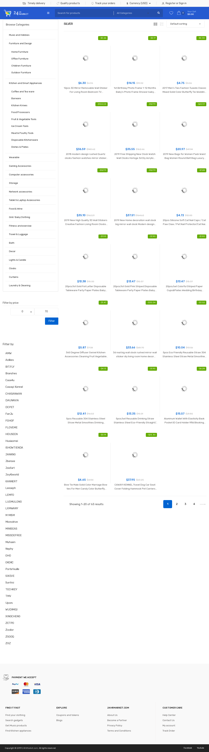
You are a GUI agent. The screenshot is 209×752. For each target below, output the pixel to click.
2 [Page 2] (177, 504)
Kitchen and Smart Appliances (25, 83)
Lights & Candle (17, 260)
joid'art (10, 468)
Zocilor (9, 629)
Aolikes (9, 360)
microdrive (11, 521)
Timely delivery (34, 3)
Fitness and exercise (20, 225)
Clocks (12, 268)
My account (169, 725)
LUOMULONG (13, 501)
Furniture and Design (20, 43)
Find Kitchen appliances (18, 730)
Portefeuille (12, 569)
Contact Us (169, 720)
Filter (52, 321)
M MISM (10, 515)
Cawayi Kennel (14, 386)
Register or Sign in (174, 3)
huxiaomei (11, 441)
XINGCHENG (12, 616)
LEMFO (9, 494)
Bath (11, 243)
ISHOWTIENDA (14, 447)
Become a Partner (117, 720)
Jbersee (10, 461)
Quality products (68, 3)
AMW (8, 353)
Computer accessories (21, 174)
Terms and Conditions (119, 730)
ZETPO (9, 623)
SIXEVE (9, 576)
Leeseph (10, 488)
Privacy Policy (114, 725)
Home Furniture (19, 51)
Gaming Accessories (20, 166)
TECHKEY (11, 589)
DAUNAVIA (12, 400)
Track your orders (103, 3)
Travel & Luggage (18, 234)
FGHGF (9, 420)
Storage (13, 183)
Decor (12, 251)
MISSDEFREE (13, 535)
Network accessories (20, 191)
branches (11, 373)
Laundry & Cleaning (19, 285)
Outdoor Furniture (21, 72)
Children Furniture (21, 65)
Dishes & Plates (19, 147)
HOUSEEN (11, 434)
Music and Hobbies (19, 35)
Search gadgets (14, 720)
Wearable (14, 157)
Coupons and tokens (67, 715)
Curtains (13, 277)
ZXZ (8, 643)
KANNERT (11, 481)
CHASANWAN (13, 393)
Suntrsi (9, 582)
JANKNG (10, 454)
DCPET (9, 407)
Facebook (188, 748)
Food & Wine (16, 208)
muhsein (10, 542)
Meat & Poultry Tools (22, 133)
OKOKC (9, 562)
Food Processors (20, 112)
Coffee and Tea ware (22, 91)
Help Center (169, 715)
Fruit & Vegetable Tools (23, 119)
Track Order (169, 730)
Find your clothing (15, 715)
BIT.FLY (9, 366)
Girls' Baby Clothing (19, 217)
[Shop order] (186, 24)
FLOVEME (11, 427)
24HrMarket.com (30, 748)
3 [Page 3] (185, 504)
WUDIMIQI (11, 609)
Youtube (200, 748)
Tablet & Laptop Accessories (24, 200)
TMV (8, 596)
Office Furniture (19, 58)
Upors (9, 602)
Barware (16, 98)
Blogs (59, 720)
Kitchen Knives (19, 105)
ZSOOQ (9, 636)
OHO (8, 555)
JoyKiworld (12, 474)
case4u (9, 380)
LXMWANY (11, 508)
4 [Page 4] (194, 504)
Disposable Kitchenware (24, 140)
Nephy (9, 548)
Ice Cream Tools (19, 126)
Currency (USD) (136, 3)
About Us (112, 715)
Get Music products (16, 725)
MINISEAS (11, 528)
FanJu (9, 413)
